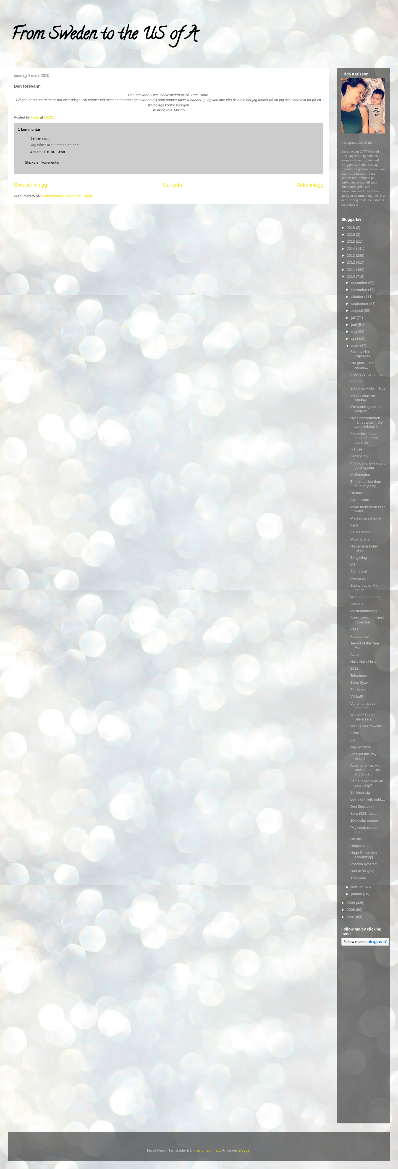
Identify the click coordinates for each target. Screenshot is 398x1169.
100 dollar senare (364, 820)
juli (354, 318)
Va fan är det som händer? (364, 705)
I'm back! (357, 493)
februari (358, 887)
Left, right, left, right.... (367, 799)
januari (357, 894)
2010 (351, 276)
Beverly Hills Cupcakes (360, 354)
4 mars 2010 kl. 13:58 (47, 152)
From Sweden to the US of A (104, 36)
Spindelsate (359, 500)
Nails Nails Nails (363, 661)
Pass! (354, 629)
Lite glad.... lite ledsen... (361, 365)
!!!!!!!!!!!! (356, 381)
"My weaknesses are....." (363, 829)
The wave (358, 878)
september (360, 304)
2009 (351, 903)
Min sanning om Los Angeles (366, 409)
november (359, 289)
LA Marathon (360, 532)
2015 (351, 241)
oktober (357, 297)
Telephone (358, 675)
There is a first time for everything (365, 483)
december (359, 283)
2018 (351, 228)
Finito (354, 733)
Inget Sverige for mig (366, 374)
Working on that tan (365, 597)
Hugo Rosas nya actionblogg (363, 855)
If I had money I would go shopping (367, 465)
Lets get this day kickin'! (363, 756)
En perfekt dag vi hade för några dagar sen (364, 438)
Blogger (244, 1150)
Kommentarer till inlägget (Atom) (67, 196)
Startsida (172, 185)
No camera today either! (364, 548)
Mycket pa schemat (365, 518)
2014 (351, 249)
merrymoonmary (207, 1150)
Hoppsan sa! (360, 846)
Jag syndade (360, 747)
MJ (352, 564)
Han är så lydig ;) (363, 871)
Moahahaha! (360, 539)
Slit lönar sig (360, 792)
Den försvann (360, 806)
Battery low (359, 456)
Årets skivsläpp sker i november (367, 620)
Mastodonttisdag (363, 611)
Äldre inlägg (310, 185)
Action (355, 654)
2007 (351, 917)
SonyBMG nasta (363, 813)
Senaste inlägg (30, 185)
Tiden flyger (359, 682)
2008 (351, 910)
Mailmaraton (360, 475)
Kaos (354, 525)
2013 (351, 255)
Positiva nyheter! (363, 864)
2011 (351, 270)
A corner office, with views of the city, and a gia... (365, 769)
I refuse (356, 449)
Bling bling (358, 557)
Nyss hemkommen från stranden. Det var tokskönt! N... (366, 422)
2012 (351, 262)
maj (354, 331)
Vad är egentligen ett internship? (366, 783)
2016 (351, 234)
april (355, 339)
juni (354, 325)
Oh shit (356, 839)
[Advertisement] (363, 1035)
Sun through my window (363, 397)
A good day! (359, 636)
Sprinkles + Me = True (367, 388)
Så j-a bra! (358, 572)
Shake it (356, 604)
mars (355, 346)
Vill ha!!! (356, 696)
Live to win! (359, 578)
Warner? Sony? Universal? (362, 717)
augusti (357, 310)
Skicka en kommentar (42, 162)
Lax (353, 740)
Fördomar (358, 690)
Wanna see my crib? (366, 726)
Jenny (35, 138)
